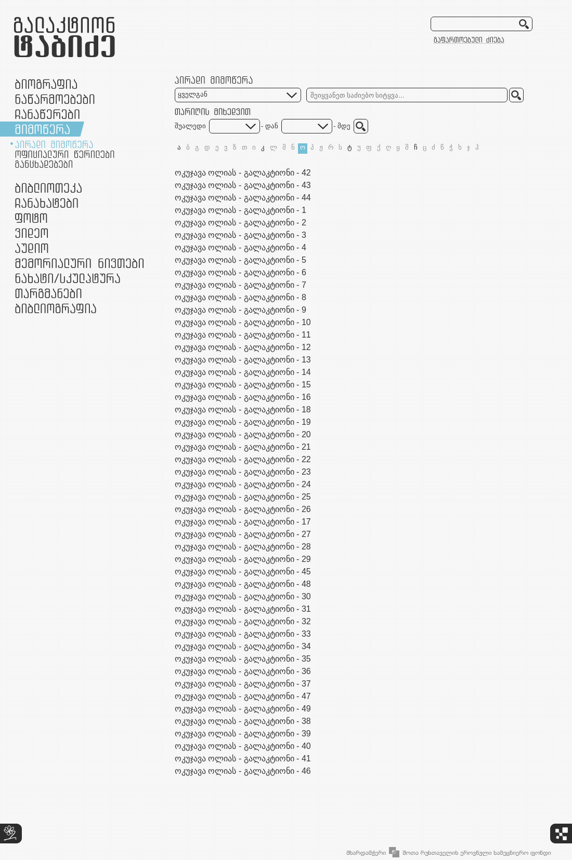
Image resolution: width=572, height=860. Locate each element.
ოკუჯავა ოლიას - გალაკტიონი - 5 (240, 260)
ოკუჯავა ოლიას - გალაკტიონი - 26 (243, 509)
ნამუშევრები (67, 278)
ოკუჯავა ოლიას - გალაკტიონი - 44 (243, 197)
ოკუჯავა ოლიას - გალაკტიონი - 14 (243, 372)
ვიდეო (31, 232)
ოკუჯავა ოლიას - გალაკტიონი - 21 (243, 446)
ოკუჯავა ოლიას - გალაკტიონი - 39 (243, 733)
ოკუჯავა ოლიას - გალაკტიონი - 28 (243, 546)
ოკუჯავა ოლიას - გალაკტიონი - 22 (243, 459)
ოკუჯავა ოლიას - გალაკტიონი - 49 (243, 708)
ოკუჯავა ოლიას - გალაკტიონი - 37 (243, 683)
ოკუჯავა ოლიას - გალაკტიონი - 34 (243, 646)
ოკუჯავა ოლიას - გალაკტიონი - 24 (243, 484)
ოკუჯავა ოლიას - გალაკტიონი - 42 (243, 172)
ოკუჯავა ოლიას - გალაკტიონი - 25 (243, 496)
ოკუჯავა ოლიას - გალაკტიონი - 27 (243, 534)
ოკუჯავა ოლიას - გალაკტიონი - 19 (243, 422)
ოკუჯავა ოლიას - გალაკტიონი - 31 (243, 608)
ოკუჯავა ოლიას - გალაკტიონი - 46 (243, 771)
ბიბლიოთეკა (48, 187)
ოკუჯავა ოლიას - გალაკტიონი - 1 (240, 210)
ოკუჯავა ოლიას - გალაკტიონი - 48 (243, 584)
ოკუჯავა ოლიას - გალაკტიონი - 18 (243, 409)
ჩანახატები (46, 202)
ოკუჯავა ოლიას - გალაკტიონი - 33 (243, 633)
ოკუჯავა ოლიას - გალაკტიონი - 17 (243, 521)
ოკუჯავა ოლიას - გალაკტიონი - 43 (243, 185)
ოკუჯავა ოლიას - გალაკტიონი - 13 (243, 359)
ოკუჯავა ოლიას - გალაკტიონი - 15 (243, 384)
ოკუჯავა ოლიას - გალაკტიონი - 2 (240, 222)
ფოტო (31, 217)
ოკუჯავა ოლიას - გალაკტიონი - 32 (243, 621)
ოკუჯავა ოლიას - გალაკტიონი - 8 (240, 297)
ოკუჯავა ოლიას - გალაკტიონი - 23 (243, 471)
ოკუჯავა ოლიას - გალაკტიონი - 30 (243, 596)
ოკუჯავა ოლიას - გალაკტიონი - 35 (243, 658)
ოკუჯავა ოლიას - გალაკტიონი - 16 (243, 397)
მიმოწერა (42, 129)
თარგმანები (48, 293)
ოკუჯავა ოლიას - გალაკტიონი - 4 (240, 247)
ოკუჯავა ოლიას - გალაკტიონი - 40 (243, 746)
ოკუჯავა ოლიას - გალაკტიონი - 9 (240, 309)
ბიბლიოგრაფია (55, 308)
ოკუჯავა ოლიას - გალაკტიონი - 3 (240, 235)
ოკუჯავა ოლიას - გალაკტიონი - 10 (243, 322)
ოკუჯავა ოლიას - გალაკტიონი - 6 (240, 272)
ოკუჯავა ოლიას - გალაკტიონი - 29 (243, 559)
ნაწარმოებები (55, 98)
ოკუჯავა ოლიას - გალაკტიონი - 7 (240, 284)
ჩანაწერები (47, 114)
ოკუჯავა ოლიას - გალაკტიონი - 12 (243, 347)
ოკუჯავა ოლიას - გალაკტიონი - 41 (243, 758)
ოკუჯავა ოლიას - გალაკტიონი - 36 (243, 671)
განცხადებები (43, 164)
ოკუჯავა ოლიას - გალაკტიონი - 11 (243, 334)
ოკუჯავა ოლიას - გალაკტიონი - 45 (243, 571)
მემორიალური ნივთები (79, 263)
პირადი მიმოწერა (54, 144)
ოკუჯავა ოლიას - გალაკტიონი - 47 (243, 696)
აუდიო (31, 248)
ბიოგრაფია (46, 83)
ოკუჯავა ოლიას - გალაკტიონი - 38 (243, 721)
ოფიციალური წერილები (64, 154)
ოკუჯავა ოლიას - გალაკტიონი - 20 (243, 434)
